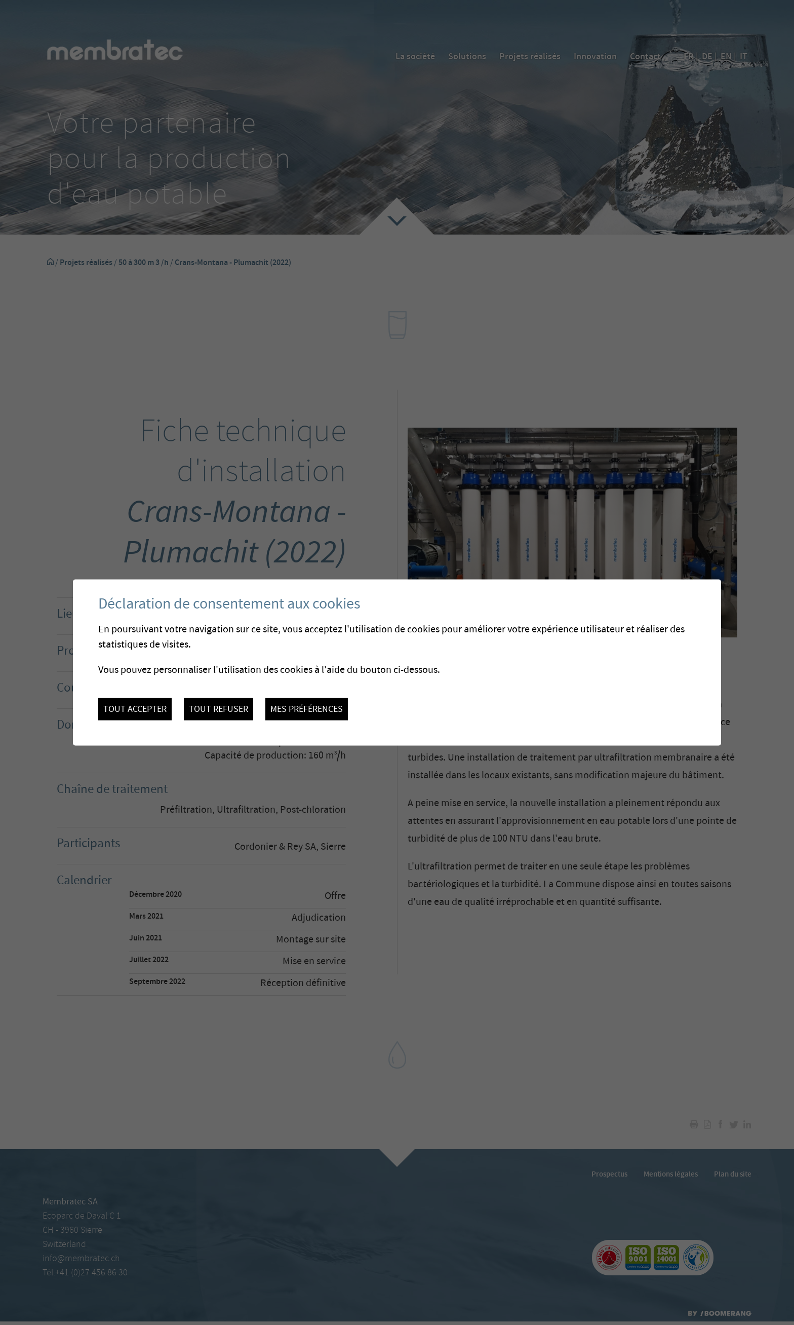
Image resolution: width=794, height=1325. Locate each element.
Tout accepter (135, 709)
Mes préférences (306, 709)
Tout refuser (218, 709)
